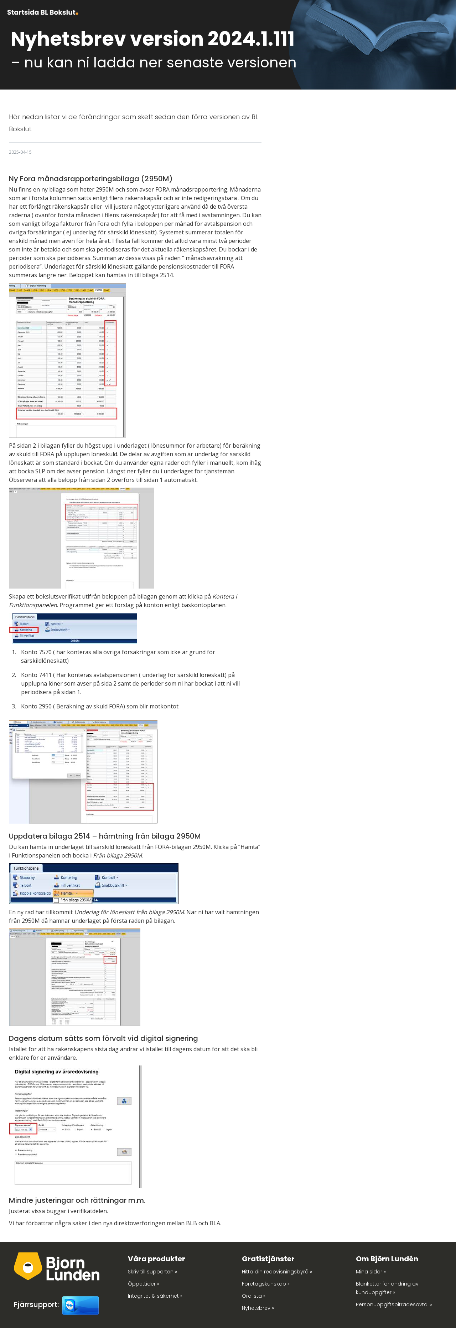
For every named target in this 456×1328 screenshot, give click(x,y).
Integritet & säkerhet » (155, 1295)
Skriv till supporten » (152, 1271)
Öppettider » (143, 1283)
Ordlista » (253, 1295)
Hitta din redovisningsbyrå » (277, 1271)
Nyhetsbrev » (258, 1308)
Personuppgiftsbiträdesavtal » (394, 1304)
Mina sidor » (371, 1271)
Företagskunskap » (266, 1283)
